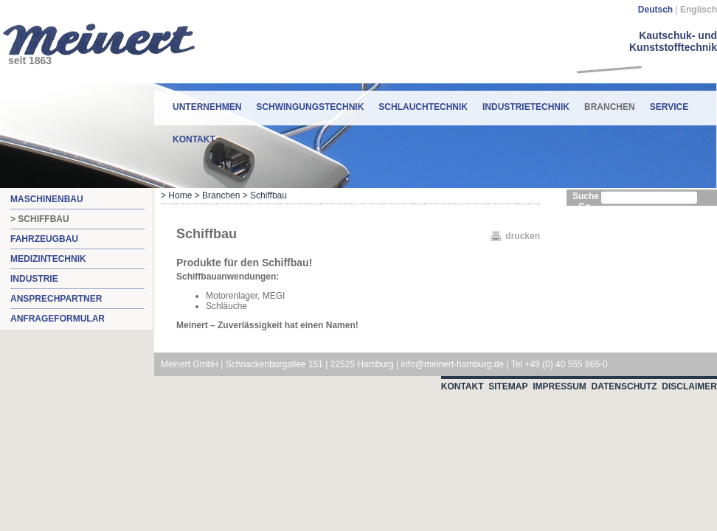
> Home (176, 195)
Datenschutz (624, 386)
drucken (522, 236)
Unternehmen (207, 107)
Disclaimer (689, 386)
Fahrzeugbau (44, 239)
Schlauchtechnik (423, 107)
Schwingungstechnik (310, 107)
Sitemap (507, 386)
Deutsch (655, 9)
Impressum (559, 386)
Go (584, 206)
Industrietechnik (525, 107)
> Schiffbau (39, 219)
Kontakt (194, 139)
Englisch (698, 9)
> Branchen (217, 195)
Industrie (34, 279)
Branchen (609, 101)
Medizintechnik (48, 259)
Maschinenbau (46, 199)
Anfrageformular (57, 318)
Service (669, 107)
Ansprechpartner (56, 299)
